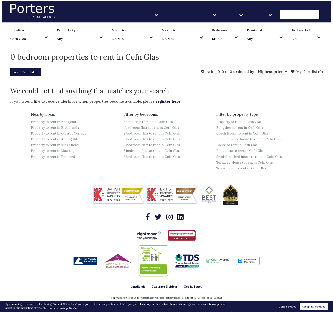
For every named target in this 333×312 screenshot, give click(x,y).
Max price (169, 30)
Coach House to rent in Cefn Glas (243, 134)
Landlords (173, 14)
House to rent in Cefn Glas (237, 145)
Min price (119, 30)
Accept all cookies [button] (313, 306)
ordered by (241, 71)
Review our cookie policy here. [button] (63, 307)
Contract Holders (213, 14)
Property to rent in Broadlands (56, 128)
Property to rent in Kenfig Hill (55, 140)
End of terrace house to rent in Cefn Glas (249, 140)
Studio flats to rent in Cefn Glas (149, 122)
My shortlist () (306, 71)
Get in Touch (304, 14)
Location (17, 30)
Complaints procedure (151, 298)
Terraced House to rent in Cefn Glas (246, 163)
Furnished (254, 30)
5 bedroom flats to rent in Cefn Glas (153, 151)
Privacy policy (172, 298)
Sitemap (219, 298)
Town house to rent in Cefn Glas (242, 169)
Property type (68, 30)
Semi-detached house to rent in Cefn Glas (250, 157)
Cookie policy (188, 298)
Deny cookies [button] (287, 306)
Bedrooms (220, 30)
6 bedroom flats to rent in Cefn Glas (153, 157)
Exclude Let (301, 30)
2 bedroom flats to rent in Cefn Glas (153, 134)
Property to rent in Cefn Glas (240, 122)
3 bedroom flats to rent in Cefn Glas (153, 140)
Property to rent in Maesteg (54, 151)
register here (168, 101)
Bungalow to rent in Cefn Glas (240, 128)
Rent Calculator (28, 71)
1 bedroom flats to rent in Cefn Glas (153, 128)
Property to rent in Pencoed (54, 157)
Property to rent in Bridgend (54, 122)
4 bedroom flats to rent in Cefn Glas (153, 145)
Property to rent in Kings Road (56, 145)
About (271, 14)
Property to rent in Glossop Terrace (60, 134)
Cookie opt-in (205, 298)
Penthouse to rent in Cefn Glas (241, 151)
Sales (247, 14)
